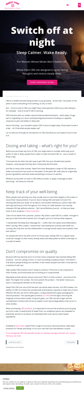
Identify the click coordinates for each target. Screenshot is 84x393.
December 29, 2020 (21, 96)
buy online (20, 326)
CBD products (26, 308)
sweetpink (9, 96)
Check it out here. (32, 211)
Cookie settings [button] (9, 388)
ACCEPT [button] (20, 388)
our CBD (46, 295)
